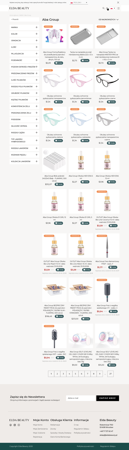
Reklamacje (55, 425)
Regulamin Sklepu (81, 429)
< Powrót (15, 19)
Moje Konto (37, 425)
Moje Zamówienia (40, 429)
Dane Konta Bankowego (60, 437)
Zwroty (53, 429)
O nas (76, 425)
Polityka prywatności (82, 433)
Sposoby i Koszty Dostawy (60, 433)
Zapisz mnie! (107, 398)
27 (110, 374)
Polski (76, 2)
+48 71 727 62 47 (106, 431)
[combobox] (108, 20)
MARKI (21, 15)
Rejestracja (37, 437)
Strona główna (14, 15)
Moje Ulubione (39, 433)
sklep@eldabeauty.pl (108, 435)
